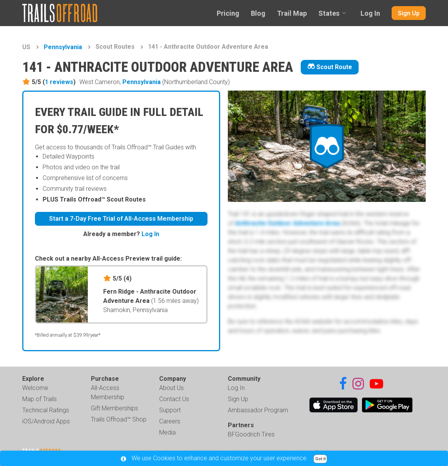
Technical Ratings (45, 410)
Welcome (35, 388)
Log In (370, 13)
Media (167, 432)
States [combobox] (328, 13)
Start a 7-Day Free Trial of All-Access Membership (121, 218)
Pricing (228, 13)
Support (170, 410)
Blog (258, 13)
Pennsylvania (63, 47)
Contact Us (174, 399)
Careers (169, 421)
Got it (320, 458)
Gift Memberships (114, 408)
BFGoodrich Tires (251, 434)
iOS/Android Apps (46, 421)
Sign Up (409, 13)
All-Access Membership (107, 392)
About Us (171, 388)
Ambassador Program (258, 410)
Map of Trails (39, 399)
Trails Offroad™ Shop (119, 419)
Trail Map (292, 13)
